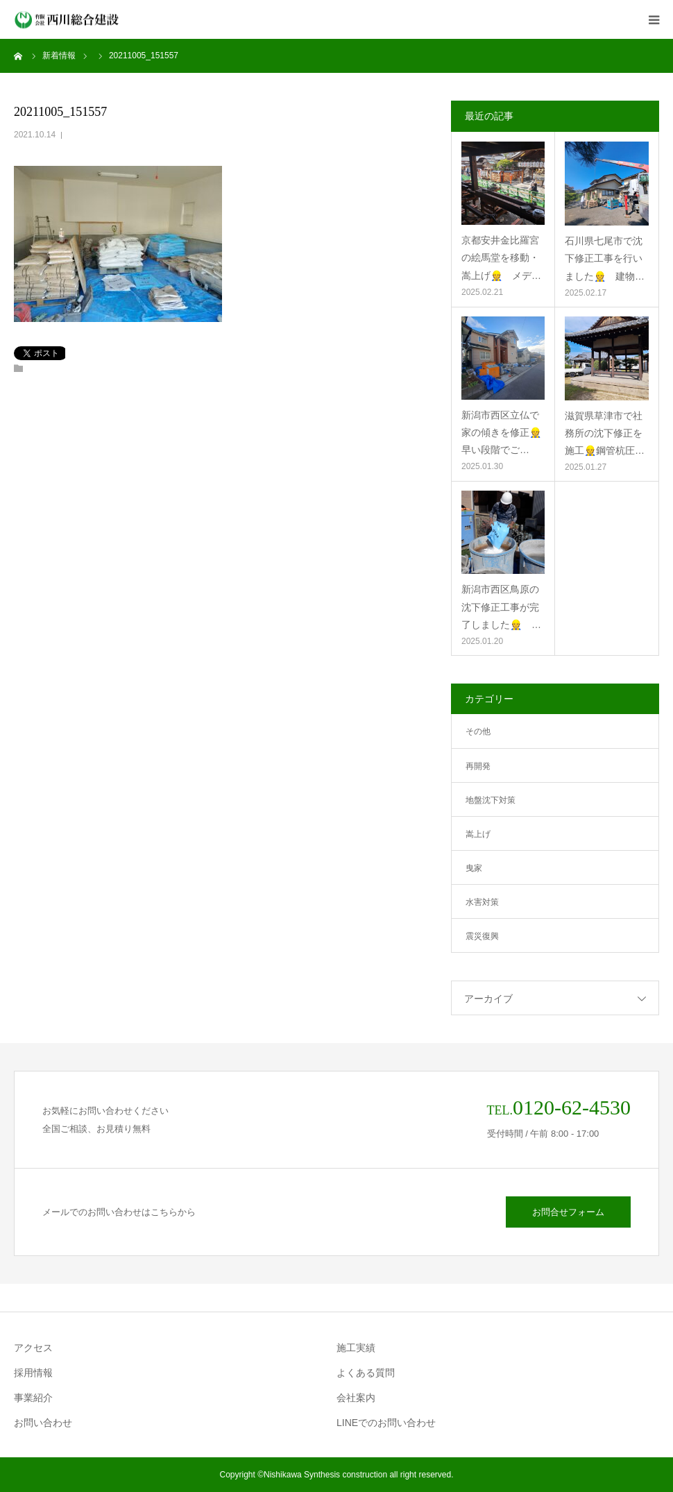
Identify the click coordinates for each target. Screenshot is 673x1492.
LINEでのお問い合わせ (386, 1422)
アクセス (33, 1347)
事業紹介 (33, 1397)
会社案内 (355, 1397)
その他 (478, 731)
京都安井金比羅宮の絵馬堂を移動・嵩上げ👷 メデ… (501, 257)
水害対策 (482, 902)
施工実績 (355, 1347)
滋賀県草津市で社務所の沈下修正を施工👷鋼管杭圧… (605, 433)
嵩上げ (478, 834)
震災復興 (482, 936)
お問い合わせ (43, 1422)
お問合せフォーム (568, 1212)
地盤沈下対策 (491, 800)
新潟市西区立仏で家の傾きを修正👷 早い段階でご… (503, 432)
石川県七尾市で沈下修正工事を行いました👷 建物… (605, 258)
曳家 (474, 868)
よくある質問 (365, 1372)
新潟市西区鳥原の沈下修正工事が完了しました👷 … (501, 606)
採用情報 (33, 1372)
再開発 (478, 766)
